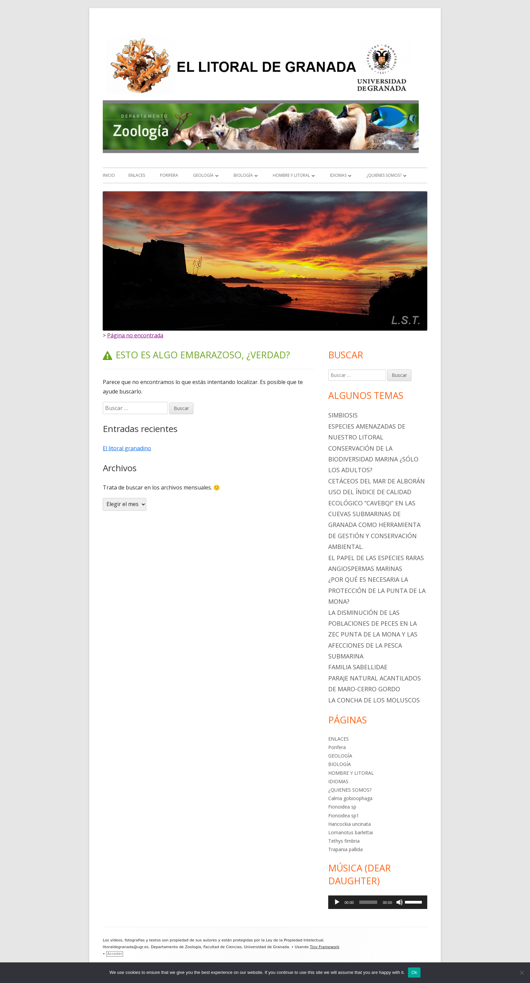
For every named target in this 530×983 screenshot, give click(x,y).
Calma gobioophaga (350, 798)
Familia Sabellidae (357, 667)
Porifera (169, 175)
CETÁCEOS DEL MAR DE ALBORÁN (376, 481)
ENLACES (136, 175)
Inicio (109, 175)
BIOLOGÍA (243, 175)
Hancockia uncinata (349, 824)
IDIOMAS (338, 175)
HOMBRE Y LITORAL (291, 175)
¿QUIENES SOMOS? (384, 175)
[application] (377, 902)
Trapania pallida (345, 849)
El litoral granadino (127, 448)
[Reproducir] (337, 902)
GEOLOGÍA (203, 175)
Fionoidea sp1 (343, 815)
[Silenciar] (399, 902)
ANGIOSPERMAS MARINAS (365, 569)
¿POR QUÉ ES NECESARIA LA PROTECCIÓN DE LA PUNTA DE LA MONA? (377, 590)
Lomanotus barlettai (350, 832)
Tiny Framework (324, 947)
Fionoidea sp (342, 807)
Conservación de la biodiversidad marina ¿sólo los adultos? (373, 459)
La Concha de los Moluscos (374, 700)
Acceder (114, 954)
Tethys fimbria (344, 841)
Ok (414, 972)
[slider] (368, 902)
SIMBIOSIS (343, 415)
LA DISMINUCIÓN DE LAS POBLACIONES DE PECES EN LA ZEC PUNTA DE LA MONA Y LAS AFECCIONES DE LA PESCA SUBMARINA (372, 634)
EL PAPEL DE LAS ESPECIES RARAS (376, 558)
